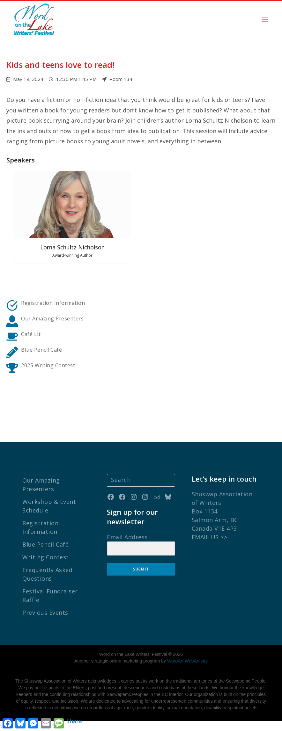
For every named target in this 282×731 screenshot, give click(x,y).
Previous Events (45, 612)
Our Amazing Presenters (52, 318)
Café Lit (31, 334)
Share (74, 721)
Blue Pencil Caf (40, 349)
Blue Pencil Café (45, 544)
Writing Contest (45, 557)
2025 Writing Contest (48, 365)
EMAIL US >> (209, 537)
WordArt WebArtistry (187, 660)
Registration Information (53, 302)
